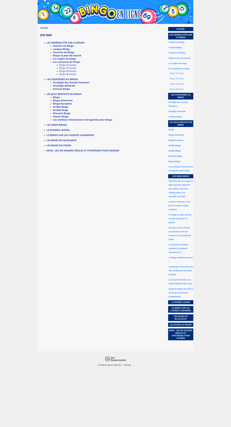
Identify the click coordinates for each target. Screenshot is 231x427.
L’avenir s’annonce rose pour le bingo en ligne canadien (180, 206)
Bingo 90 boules (67, 74)
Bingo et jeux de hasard (67, 55)
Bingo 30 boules (67, 64)
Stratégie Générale (64, 85)
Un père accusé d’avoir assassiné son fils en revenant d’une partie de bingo (180, 233)
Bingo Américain (63, 100)
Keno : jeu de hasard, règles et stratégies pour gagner (83, 150)
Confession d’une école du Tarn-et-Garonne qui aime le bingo (181, 271)
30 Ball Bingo (60, 110)
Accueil (180, 29)
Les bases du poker (59, 145)
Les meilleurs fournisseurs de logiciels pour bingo (82, 119)
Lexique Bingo (61, 49)
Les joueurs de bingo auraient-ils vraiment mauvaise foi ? (178, 248)
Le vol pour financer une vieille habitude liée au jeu (180, 282)
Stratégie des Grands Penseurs (71, 82)
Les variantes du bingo (66, 61)
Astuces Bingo (61, 88)
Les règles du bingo (64, 58)
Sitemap (127, 365)
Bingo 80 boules (67, 71)
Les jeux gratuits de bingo (64, 94)
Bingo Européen (62, 103)
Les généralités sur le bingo (66, 42)
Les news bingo (57, 124)
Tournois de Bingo (63, 52)
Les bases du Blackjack (62, 140)
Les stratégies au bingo (62, 79)
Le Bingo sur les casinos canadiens (70, 135)
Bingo (56, 97)
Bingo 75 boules (67, 68)
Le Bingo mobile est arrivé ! (181, 260)
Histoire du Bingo (63, 45)
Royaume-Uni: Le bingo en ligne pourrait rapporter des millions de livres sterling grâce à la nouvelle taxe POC (181, 189)
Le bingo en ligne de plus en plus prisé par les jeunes (180, 219)
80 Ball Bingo (60, 106)
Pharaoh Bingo (62, 113)
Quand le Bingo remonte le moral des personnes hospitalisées (181, 293)
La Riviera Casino (58, 129)
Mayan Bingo (60, 116)
